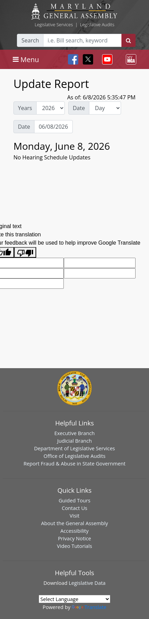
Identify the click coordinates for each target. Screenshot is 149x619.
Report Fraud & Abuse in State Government (74, 463)
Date (79, 108)
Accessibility (74, 530)
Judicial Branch (74, 440)
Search (30, 40)
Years (25, 108)
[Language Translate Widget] (74, 599)
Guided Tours (74, 500)
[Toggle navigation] (25, 59)
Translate (89, 606)
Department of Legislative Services (74, 448)
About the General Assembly (74, 523)
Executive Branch (74, 433)
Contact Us (74, 507)
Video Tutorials (74, 545)
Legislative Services (53, 24)
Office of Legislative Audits (74, 455)
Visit (74, 515)
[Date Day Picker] (53, 126)
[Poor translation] (25, 252)
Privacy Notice (74, 538)
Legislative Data (87, 582)
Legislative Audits (97, 24)
